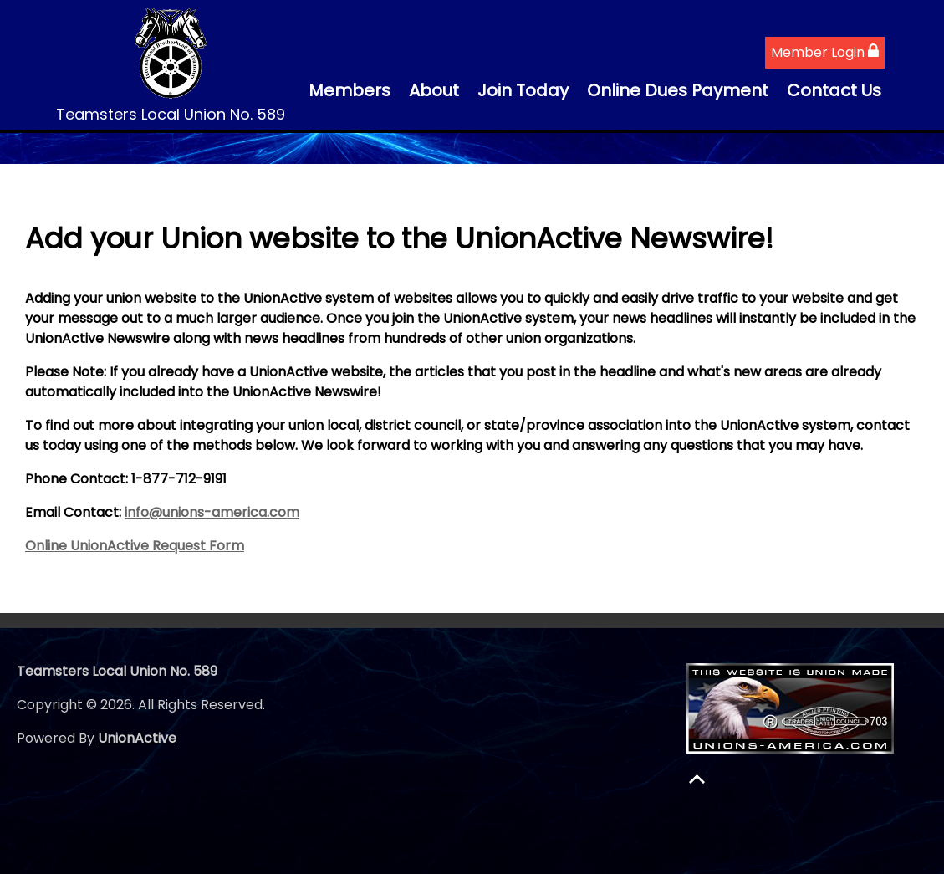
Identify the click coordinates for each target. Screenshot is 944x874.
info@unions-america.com (212, 512)
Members (349, 90)
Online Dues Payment (677, 90)
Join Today (523, 90)
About (434, 90)
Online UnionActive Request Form (134, 545)
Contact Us (834, 90)
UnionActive (137, 738)
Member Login (825, 52)
